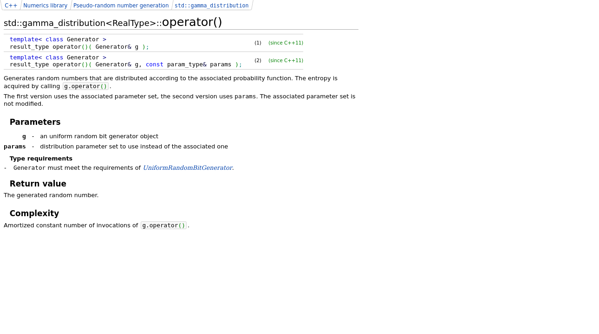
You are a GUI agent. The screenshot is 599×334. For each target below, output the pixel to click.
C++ (11, 5)
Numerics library (45, 5)
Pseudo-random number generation (121, 5)
